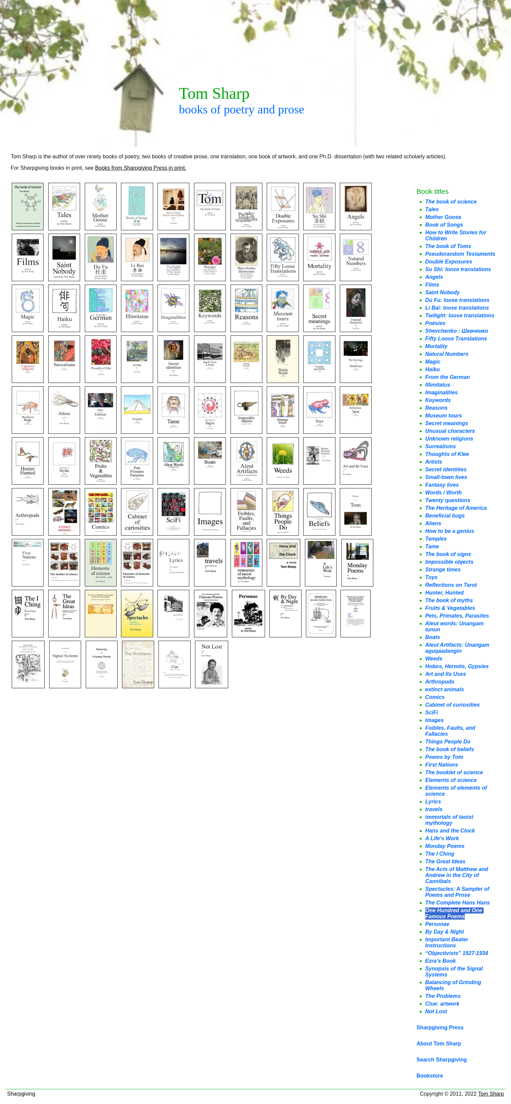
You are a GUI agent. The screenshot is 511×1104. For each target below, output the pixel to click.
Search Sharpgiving (442, 1059)
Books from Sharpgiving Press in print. (140, 168)
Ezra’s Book (440, 961)
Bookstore (430, 1076)
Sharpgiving (21, 1094)
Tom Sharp (491, 1094)
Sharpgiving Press (440, 1027)
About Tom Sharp (439, 1043)
